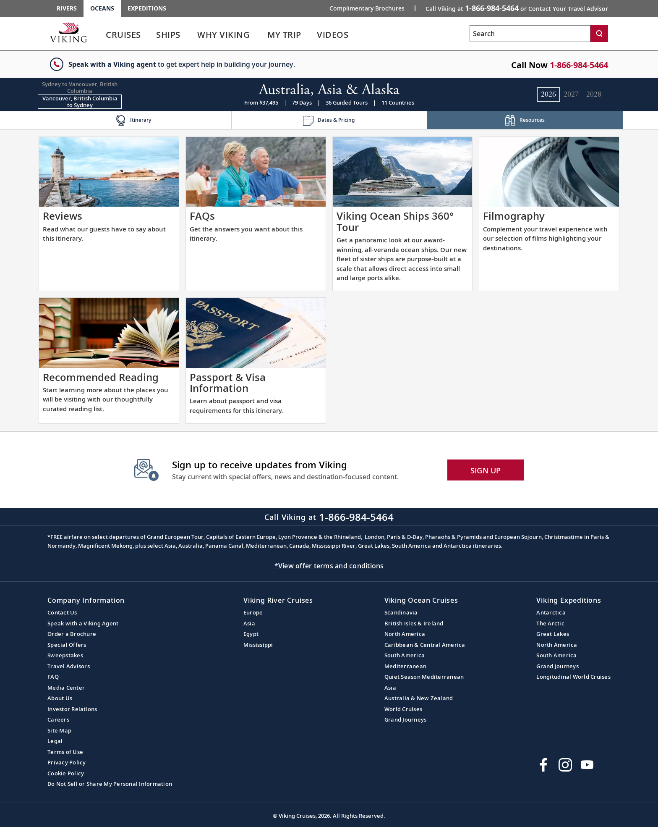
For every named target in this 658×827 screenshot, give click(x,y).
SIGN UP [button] (485, 470)
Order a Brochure (71, 634)
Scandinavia (401, 612)
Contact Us (62, 612)
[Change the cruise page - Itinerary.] (133, 120)
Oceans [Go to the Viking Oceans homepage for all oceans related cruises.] (102, 8)
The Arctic (550, 623)
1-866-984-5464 (579, 65)
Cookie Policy (65, 773)
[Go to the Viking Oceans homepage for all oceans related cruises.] (68, 32)
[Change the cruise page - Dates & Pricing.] (329, 120)
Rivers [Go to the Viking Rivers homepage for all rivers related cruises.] (67, 8)
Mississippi (258, 644)
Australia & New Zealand (418, 698)
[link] (123, 36)
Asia (249, 623)
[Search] (599, 33)
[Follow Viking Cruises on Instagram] (565, 765)
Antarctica (551, 612)
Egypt (250, 634)
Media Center (66, 687)
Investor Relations (72, 709)
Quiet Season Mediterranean (424, 676)
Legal (55, 741)
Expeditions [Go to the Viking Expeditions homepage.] (147, 8)
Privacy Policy (66, 762)
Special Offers (66, 644)
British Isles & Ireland (414, 623)
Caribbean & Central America (424, 644)
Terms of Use (65, 752)
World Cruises (403, 709)
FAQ (53, 676)
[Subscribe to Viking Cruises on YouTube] (587, 765)
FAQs (202, 216)
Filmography (514, 216)
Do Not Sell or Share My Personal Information (109, 784)
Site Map (59, 730)
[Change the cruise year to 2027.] (571, 94)
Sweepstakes (65, 655)
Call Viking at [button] (517, 8)
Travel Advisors (68, 666)
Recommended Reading (101, 377)
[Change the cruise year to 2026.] (548, 94)
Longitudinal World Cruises (573, 676)
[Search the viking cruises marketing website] (530, 33)
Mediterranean (405, 666)
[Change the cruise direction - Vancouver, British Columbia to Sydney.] (80, 102)
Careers (58, 719)
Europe (253, 612)
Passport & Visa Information (228, 382)
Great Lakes (552, 634)
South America (404, 655)
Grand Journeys (405, 719)
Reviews (62, 216)
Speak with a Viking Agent (82, 623)
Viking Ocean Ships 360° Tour (395, 221)
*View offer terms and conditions (329, 565)
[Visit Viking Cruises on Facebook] (543, 765)
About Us (59, 698)
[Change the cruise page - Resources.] (525, 120)
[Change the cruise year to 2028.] (593, 94)
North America (404, 634)
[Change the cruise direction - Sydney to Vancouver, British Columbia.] (80, 87)
